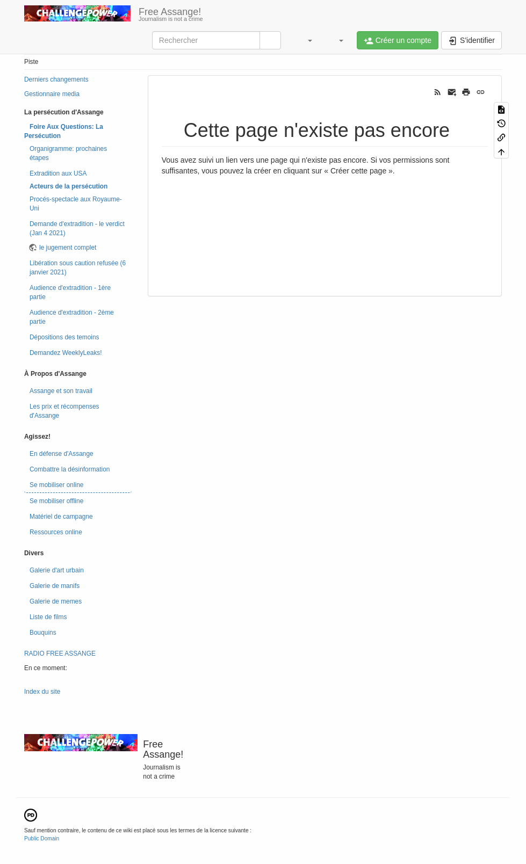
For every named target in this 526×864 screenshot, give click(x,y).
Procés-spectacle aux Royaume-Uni (76, 203)
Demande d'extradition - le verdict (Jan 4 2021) (77, 228)
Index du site (42, 691)
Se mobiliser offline (56, 501)
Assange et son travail (61, 391)
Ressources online (56, 532)
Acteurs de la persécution (68, 186)
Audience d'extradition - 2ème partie (72, 317)
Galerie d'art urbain (57, 570)
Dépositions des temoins (64, 337)
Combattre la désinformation (70, 469)
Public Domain (41, 838)
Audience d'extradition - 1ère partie (70, 292)
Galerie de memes (56, 601)
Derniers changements (56, 79)
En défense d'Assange (61, 454)
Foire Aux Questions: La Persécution (63, 131)
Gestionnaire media (52, 94)
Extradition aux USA (58, 173)
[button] (304, 40)
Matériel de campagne (61, 516)
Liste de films (48, 617)
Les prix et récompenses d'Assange (64, 411)
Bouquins (43, 632)
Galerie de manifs (55, 586)
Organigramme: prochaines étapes (68, 153)
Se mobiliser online (56, 485)
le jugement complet (67, 247)
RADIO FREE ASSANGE (60, 653)
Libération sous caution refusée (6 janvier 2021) (78, 267)
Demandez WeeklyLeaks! (66, 353)
